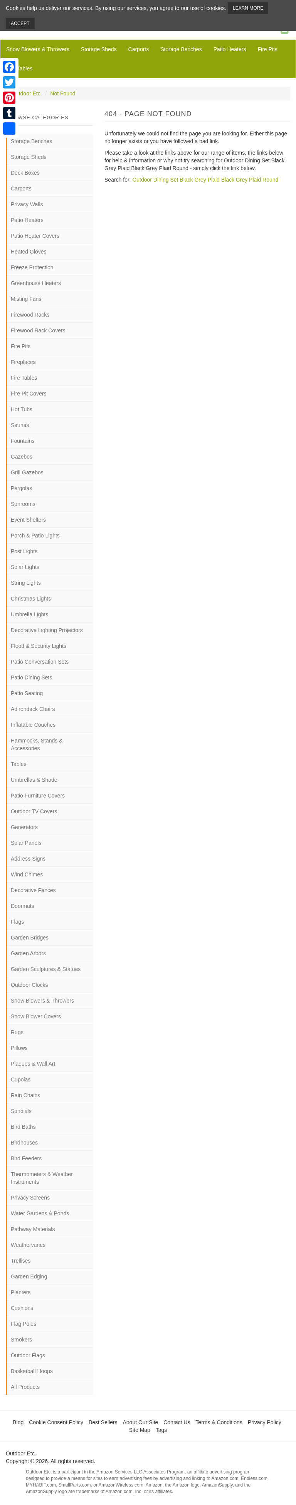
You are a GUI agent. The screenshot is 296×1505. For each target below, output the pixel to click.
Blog (18, 1422)
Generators (24, 827)
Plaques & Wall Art (33, 1064)
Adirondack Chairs (33, 709)
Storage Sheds (99, 49)
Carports (138, 49)
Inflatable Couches (33, 725)
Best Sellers (103, 1422)
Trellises (21, 1261)
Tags (161, 1430)
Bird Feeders (26, 1158)
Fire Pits (267, 49)
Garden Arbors (28, 953)
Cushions (22, 1308)
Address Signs (28, 859)
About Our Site (140, 1422)
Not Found (62, 93)
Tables (18, 764)
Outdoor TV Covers (34, 811)
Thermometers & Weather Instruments (42, 1178)
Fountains (22, 441)
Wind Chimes (27, 874)
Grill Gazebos (27, 472)
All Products (25, 1387)
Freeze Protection (32, 267)
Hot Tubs (21, 409)
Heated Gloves (29, 252)
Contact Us (176, 1422)
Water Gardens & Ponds (40, 1213)
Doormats (22, 906)
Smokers (21, 1339)
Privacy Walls (27, 204)
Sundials (21, 1111)
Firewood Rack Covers (38, 330)
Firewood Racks (30, 315)
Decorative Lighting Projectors (47, 630)
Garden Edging (29, 1276)
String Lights (26, 583)
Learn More (248, 8)
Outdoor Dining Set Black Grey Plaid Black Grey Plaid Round (205, 180)
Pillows (19, 1048)
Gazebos (21, 457)
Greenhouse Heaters (36, 283)
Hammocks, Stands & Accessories (37, 744)
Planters (20, 1292)
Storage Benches (181, 49)
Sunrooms (23, 504)
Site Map (139, 1430)
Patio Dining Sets (31, 677)
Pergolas (21, 488)
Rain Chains (25, 1095)
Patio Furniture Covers (38, 796)
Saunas (20, 425)
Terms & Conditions (218, 1422)
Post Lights (24, 551)
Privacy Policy (264, 1422)
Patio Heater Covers (35, 236)
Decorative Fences (33, 890)
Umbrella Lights (29, 614)
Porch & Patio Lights (35, 535)
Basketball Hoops (32, 1371)
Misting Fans (26, 299)
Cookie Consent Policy (56, 1422)
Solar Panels (26, 843)
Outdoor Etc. (27, 93)
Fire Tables (19, 68)
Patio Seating (27, 693)
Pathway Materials (33, 1229)
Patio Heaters (230, 49)
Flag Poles (23, 1324)
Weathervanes (28, 1245)
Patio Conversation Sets (40, 662)
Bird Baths (23, 1127)
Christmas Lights (31, 599)
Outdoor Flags (28, 1355)
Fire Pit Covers (29, 393)
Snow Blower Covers (36, 1016)
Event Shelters (28, 520)
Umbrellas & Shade (34, 780)
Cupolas (20, 1079)
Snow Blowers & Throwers (37, 49)
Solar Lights (25, 567)
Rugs (17, 1032)
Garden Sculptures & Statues (46, 969)
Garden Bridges (30, 937)
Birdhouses (24, 1143)
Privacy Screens (30, 1198)
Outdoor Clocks (29, 985)
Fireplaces (23, 362)
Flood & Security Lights (38, 646)
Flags (17, 922)
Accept (20, 23)
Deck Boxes (25, 173)
